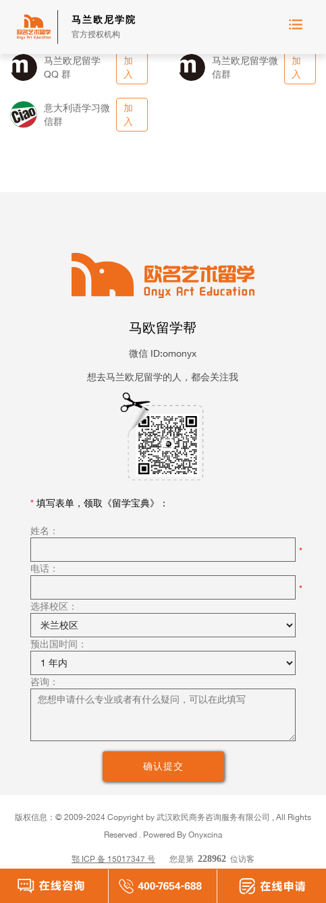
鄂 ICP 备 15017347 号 (113, 859)
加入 (128, 67)
